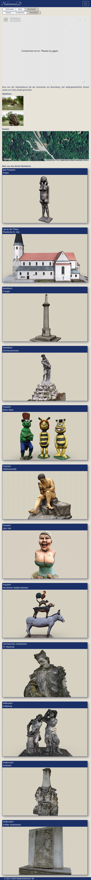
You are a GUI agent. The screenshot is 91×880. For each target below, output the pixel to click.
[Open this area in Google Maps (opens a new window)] (7, 159)
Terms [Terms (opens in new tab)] (86, 160)
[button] (45, 144)
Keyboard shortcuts (52, 160)
